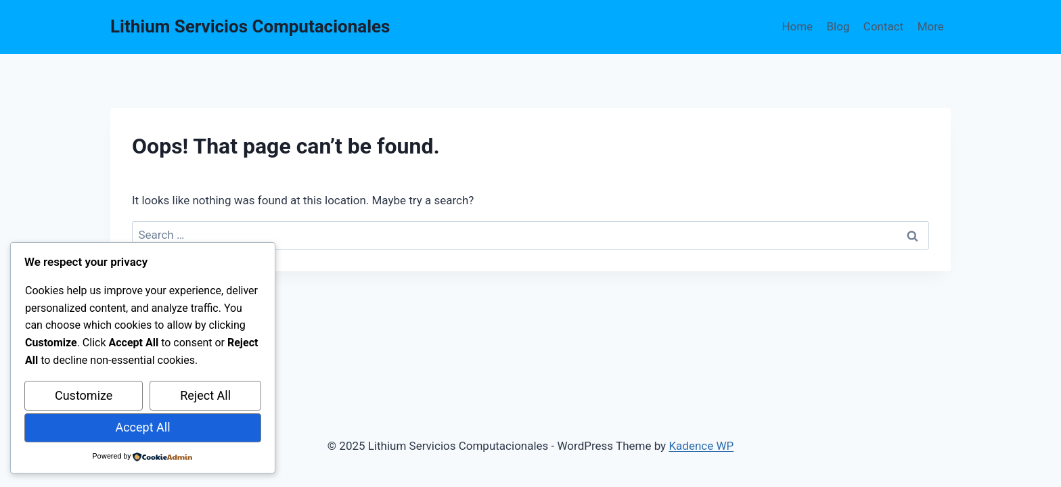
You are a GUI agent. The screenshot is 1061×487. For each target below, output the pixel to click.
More (931, 26)
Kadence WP (701, 446)
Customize (83, 395)
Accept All (142, 427)
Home (797, 26)
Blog (838, 26)
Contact (883, 26)
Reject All (205, 395)
